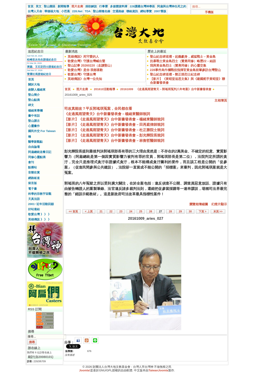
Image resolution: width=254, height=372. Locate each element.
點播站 (32, 167)
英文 (39, 6)
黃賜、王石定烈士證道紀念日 (44, 66)
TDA (88, 11)
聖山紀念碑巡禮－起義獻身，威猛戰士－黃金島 (183, 56)
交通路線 (118, 11)
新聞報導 (63, 6)
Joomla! (84, 370)
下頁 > (202, 211)
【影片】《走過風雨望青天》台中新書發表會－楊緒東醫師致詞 (114, 119)
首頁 (30, 6)
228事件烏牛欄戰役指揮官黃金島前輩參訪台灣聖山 (185, 70)
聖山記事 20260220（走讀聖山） (91, 65)
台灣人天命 (35, 11)
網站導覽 (146, 11)
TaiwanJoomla (158, 370)
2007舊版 (160, 11)
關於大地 (34, 84)
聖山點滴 (34, 100)
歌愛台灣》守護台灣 (82, 74)
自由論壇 (34, 146)
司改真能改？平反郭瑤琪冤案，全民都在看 (98, 108)
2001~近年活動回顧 (41, 204)
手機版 (209, 12)
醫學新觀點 (35, 141)
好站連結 (34, 209)
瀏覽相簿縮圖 (198, 204)
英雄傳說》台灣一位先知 (85, 79)
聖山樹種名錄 (101, 11)
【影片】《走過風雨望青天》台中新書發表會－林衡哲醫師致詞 (114, 140)
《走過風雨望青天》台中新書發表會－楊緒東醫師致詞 (107, 114)
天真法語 (34, 199)
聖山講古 (34, 120)
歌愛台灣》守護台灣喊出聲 (86, 61)
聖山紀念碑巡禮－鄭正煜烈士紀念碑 (175, 74)
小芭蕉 (65, 11)
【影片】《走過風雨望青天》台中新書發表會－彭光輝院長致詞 (114, 135)
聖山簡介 (34, 94)
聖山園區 (49, 6)
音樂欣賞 (34, 172)
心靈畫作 (34, 126)
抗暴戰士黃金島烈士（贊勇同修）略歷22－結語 (183, 61)
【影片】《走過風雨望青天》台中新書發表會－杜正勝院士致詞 (114, 130)
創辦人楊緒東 (37, 89)
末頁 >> (218, 211)
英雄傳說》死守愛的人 (83, 56)
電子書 (32, 188)
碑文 (31, 105)
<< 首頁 (73, 211)
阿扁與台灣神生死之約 (171, 6)
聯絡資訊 (132, 11)
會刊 (31, 162)
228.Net (77, 11)
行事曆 (103, 6)
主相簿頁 (220, 100)
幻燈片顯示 (219, 204)
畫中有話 (34, 115)
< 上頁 (89, 211)
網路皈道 (34, 178)
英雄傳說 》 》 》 (39, 219)
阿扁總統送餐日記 (39, 152)
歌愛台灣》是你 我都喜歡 (85, 70)
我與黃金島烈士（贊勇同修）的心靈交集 (178, 65)
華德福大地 (51, 11)
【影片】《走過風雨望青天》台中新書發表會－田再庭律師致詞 (114, 124)
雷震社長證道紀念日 (39, 74)
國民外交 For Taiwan (42, 131)
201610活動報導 (104, 89)
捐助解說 (91, 6)
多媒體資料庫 (118, 6)
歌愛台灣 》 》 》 (39, 214)
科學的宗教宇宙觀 (39, 193)
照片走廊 (77, 6)
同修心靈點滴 (37, 157)
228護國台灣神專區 (142, 6)
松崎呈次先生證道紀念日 (41, 59)
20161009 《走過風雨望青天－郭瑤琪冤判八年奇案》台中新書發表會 (166, 89)
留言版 (32, 183)
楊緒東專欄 (35, 110)
